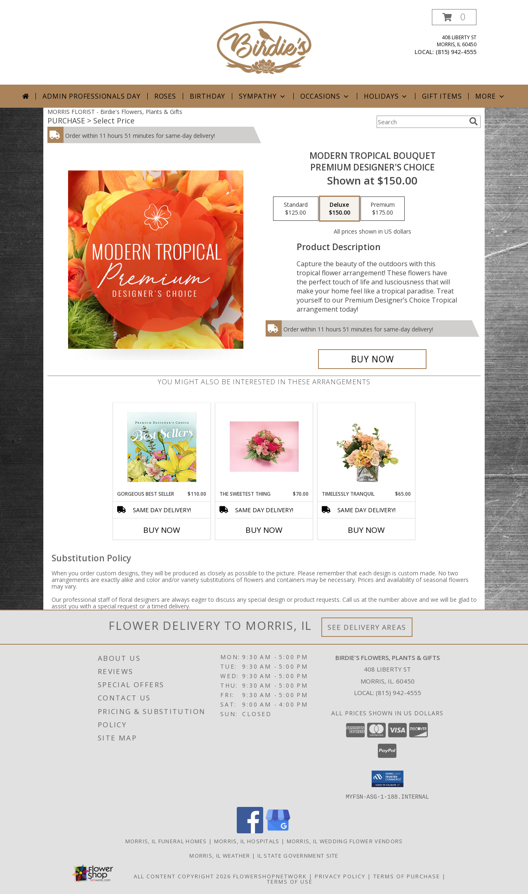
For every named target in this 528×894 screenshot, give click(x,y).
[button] (454, 17)
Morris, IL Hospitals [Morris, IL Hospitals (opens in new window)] (247, 840)
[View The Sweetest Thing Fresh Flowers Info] (264, 446)
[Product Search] (421, 122)
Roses (165, 96)
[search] (473, 121)
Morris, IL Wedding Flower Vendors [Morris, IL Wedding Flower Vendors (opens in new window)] (345, 840)
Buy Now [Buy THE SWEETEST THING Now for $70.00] (264, 530)
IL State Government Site (298, 855)
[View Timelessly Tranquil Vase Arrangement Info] (366, 446)
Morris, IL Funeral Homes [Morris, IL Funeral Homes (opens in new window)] (166, 840)
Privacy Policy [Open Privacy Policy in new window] (340, 876)
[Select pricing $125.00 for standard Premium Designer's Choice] (295, 209)
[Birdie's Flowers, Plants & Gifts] (264, 47)
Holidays (386, 96)
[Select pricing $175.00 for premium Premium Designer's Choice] (382, 209)
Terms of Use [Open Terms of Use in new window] (290, 881)
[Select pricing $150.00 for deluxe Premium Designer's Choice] (339, 209)
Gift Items (442, 96)
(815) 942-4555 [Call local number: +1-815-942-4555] (456, 52)
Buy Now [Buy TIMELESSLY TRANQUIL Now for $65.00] (366, 530)
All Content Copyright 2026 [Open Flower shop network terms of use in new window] (182, 876)
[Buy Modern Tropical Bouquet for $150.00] (372, 359)
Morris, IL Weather (219, 855)
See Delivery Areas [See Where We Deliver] (367, 627)
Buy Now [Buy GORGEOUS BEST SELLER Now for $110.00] (161, 530)
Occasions (325, 96)
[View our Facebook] (250, 831)
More (490, 96)
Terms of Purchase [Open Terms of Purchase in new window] (406, 876)
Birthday (207, 96)
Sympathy (262, 96)
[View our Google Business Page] (278, 831)
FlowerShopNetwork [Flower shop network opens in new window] (270, 876)
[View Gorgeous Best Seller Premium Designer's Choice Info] (161, 447)
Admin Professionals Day (91, 96)
